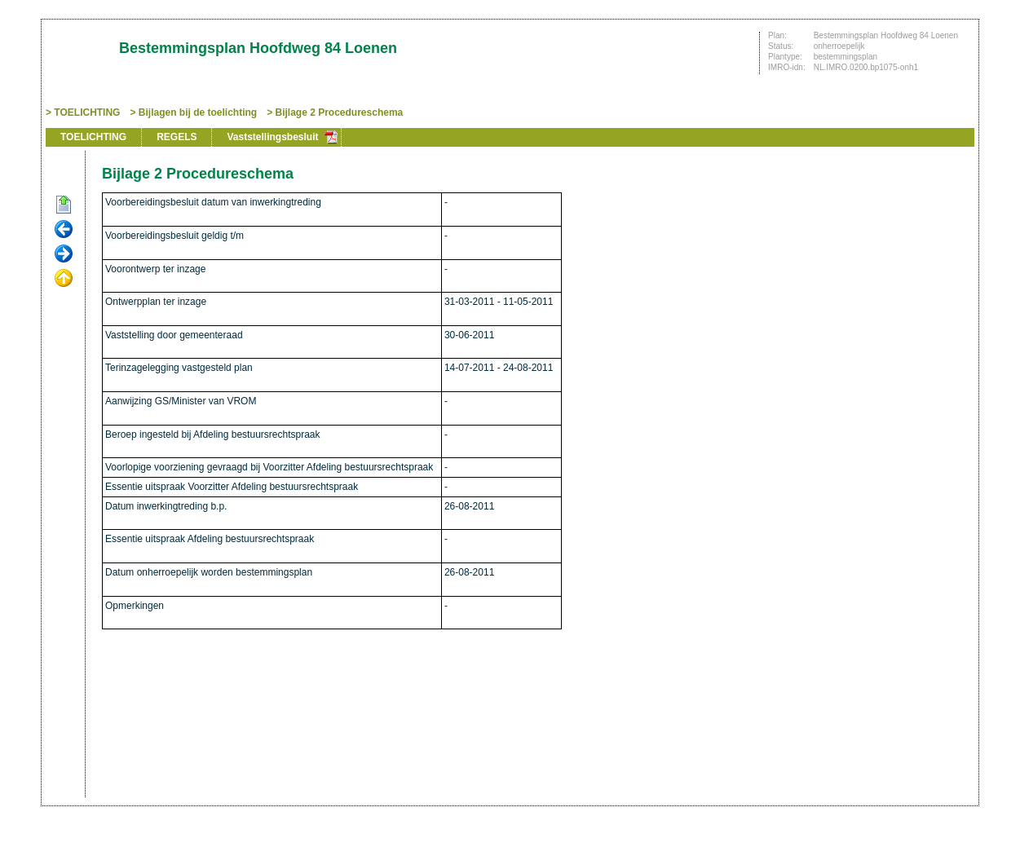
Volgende (63, 254)
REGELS (176, 137)
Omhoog (63, 279)
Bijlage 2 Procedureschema (340, 112)
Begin (63, 205)
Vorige (63, 230)
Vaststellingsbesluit (272, 137)
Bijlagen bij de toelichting (198, 112)
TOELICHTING (87, 112)
